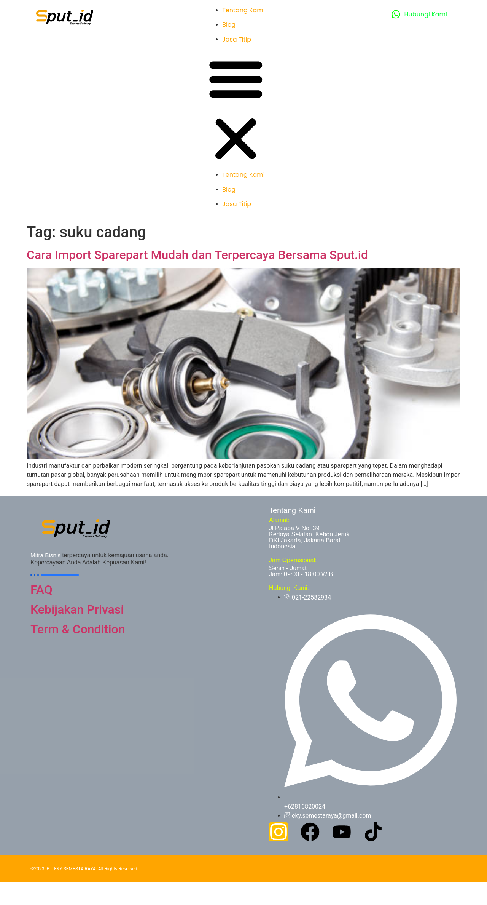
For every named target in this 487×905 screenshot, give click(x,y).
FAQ (41, 589)
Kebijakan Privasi (77, 609)
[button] (236, 110)
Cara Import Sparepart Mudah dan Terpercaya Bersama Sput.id (197, 255)
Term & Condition (77, 629)
